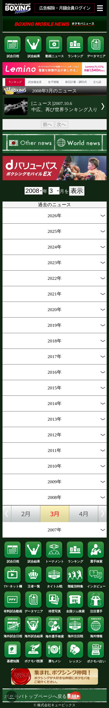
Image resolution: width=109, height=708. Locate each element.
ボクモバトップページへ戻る (42, 696)
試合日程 (12, 55)
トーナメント (54, 560)
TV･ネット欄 (12, 585)
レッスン (75, 660)
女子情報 (53, 82)
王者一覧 (33, 585)
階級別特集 (75, 585)
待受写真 (54, 610)
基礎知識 (12, 660)
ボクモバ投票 (33, 660)
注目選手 (96, 610)
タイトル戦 (54, 585)
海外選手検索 (54, 635)
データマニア (96, 55)
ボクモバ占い (96, 660)
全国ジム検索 (75, 610)
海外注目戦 (75, 635)
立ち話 (97, 82)
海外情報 (96, 635)
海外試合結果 (33, 635)
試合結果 (33, 55)
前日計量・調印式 (76, 82)
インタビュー (96, 585)
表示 (77, 190)
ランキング (75, 55)
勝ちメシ (54, 660)
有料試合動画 (12, 610)
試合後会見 (35, 82)
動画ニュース (54, 55)
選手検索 (96, 560)
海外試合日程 (12, 635)
